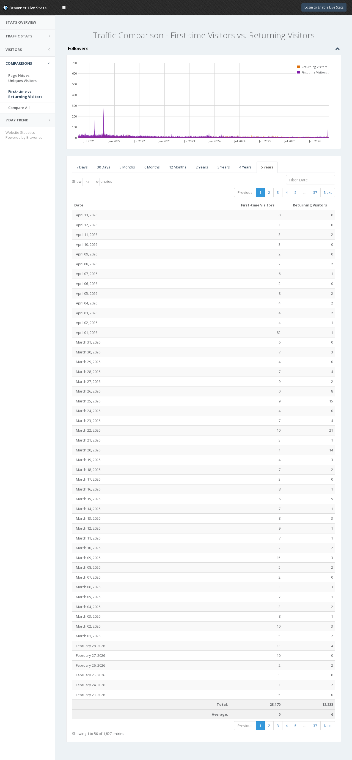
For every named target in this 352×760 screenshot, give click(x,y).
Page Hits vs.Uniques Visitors (22, 78)
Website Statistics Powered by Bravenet (24, 135)
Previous (245, 192)
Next (328, 192)
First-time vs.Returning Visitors (25, 94)
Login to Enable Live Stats (323, 7)
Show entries (92, 182)
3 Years (224, 167)
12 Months (177, 167)
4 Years (245, 167)
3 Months (127, 167)
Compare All (19, 107)
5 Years (267, 167)
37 (315, 192)
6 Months (152, 167)
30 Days (103, 167)
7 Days (82, 167)
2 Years (202, 167)
